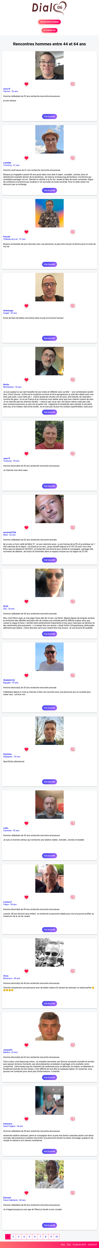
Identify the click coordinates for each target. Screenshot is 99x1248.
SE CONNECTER (49, 30)
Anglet (6, 313)
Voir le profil (49, 116)
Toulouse (7, 461)
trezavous (7, 1124)
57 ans (22, 239)
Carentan (7, 830)
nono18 (6, 89)
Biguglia (7, 682)
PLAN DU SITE (79, 1244)
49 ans (17, 978)
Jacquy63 (7, 1050)
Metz (5, 535)
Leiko (5, 828)
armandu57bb (9, 532)
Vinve (5, 976)
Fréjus (6, 904)
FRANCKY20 (9, 680)
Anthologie (8, 310)
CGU (69, 1244)
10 (56, 1236)
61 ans (16, 165)
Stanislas (7, 754)
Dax (5, 609)
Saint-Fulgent (9, 1126)
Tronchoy (7, 165)
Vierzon (6, 91)
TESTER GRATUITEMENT (49, 22)
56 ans (11, 609)
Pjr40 (5, 606)
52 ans (15, 91)
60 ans (22, 1200)
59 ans (13, 904)
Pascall (6, 236)
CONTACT (92, 1244)
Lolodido (7, 163)
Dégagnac (8, 756)
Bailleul (6, 1052)
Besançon (7, 978)
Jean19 (6, 458)
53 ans (15, 682)
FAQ (63, 1244)
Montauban (8, 387)
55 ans (16, 461)
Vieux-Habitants (10, 1200)
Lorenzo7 (7, 902)
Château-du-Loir (10, 239)
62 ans (12, 535)
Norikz (6, 384)
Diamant (7, 1197)
